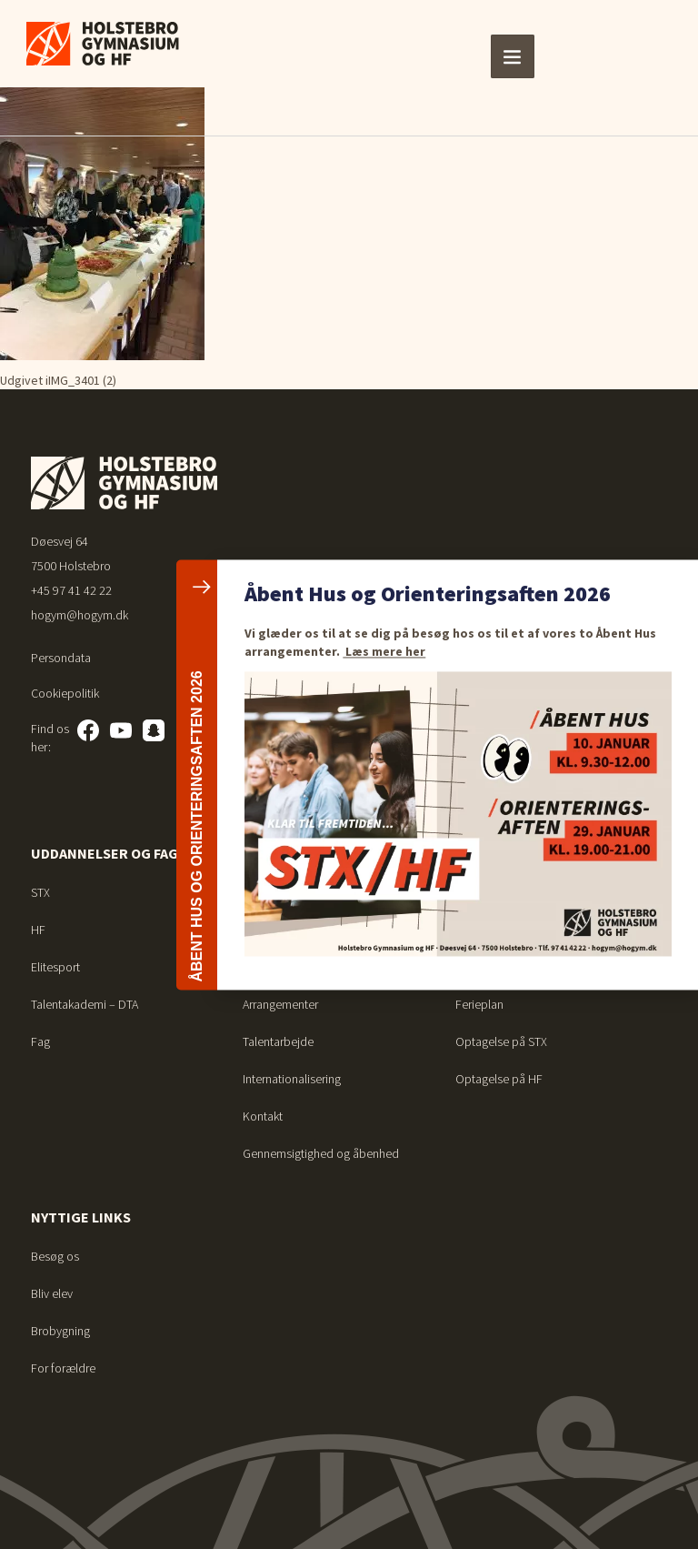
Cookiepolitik (65, 693)
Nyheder (264, 967)
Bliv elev (52, 1293)
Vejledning (482, 929)
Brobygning (60, 1331)
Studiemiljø (272, 892)
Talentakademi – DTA (84, 1004)
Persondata (61, 657)
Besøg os (55, 1256)
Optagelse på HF (499, 1079)
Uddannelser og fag (104, 853)
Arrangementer (280, 1004)
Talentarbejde (278, 1041)
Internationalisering (292, 1079)
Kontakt (263, 1116)
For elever (494, 853)
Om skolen (281, 853)
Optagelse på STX (501, 1041)
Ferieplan (479, 892)
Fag (40, 1041)
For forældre (63, 1368)
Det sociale (272, 929)
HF (38, 929)
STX (40, 892)
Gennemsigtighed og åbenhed (321, 1153)
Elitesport (55, 967)
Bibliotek (478, 967)
